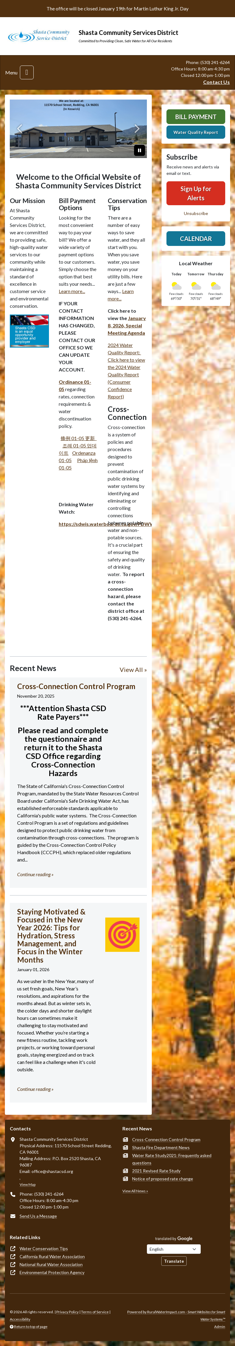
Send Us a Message (38, 1216)
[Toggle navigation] (27, 72)
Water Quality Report (195, 132)
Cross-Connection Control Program (166, 1139)
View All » (133, 669)
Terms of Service (95, 1312)
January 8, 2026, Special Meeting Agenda (127, 325)
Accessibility (20, 1319)
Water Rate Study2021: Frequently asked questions (171, 1159)
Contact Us (216, 82)
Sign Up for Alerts (196, 193)
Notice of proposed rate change (162, 1178)
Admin (219, 1326)
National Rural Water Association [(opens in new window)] (51, 1264)
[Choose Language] (174, 1249)
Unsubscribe (196, 213)
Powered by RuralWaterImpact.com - (176, 1315)
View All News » (135, 1191)
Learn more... (72, 291)
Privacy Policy (67, 1312)
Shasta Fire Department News (161, 1147)
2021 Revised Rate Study (156, 1170)
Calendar (196, 238)
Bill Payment (196, 116)
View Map (27, 1184)
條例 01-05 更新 (79, 438)
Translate (174, 1261)
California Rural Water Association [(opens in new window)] (52, 1256)
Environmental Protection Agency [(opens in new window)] (52, 1272)
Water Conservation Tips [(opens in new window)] (44, 1248)
